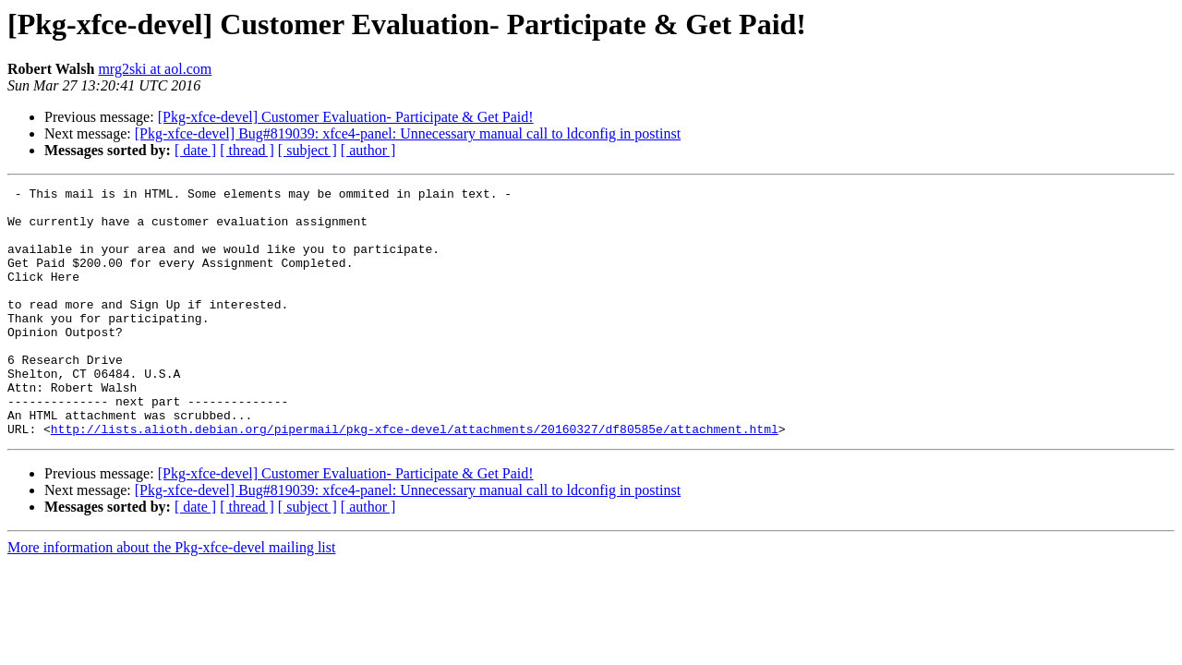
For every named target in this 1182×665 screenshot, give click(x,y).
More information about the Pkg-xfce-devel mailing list (171, 597)
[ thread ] (247, 150)
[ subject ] (307, 150)
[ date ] (195, 150)
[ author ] (368, 150)
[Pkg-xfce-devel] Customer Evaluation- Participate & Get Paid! (346, 117)
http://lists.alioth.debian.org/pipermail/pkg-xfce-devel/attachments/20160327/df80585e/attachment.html (414, 478)
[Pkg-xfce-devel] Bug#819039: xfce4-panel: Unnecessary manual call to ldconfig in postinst (408, 133)
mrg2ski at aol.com (154, 69)
